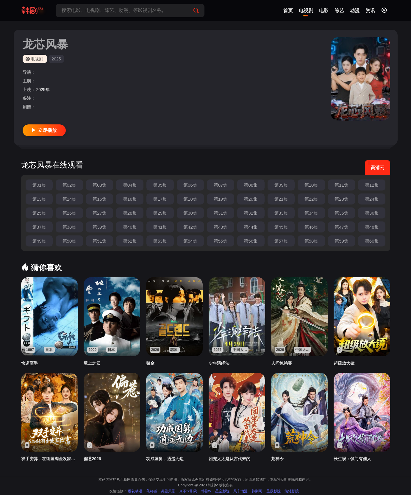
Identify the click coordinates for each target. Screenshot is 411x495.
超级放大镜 (344, 363)
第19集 (221, 199)
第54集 (190, 240)
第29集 (160, 213)
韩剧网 (256, 491)
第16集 (130, 199)
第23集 (342, 199)
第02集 (69, 185)
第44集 (251, 226)
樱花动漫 (135, 491)
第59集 (342, 240)
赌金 (150, 363)
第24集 (372, 199)
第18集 (190, 199)
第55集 (221, 240)
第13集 (39, 199)
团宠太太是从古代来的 (229, 458)
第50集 (69, 240)
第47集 (342, 226)
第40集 (130, 226)
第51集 (100, 240)
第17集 (160, 199)
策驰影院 (292, 491)
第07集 (221, 185)
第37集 (39, 226)
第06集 (190, 185)
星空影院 (222, 491)
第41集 (160, 226)
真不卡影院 (188, 491)
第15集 (100, 199)
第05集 (160, 185)
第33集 (281, 213)
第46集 (311, 226)
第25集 (39, 213)
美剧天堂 (168, 491)
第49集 (39, 240)
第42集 (190, 226)
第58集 (311, 240)
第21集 (281, 199)
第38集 (69, 226)
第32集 (251, 213)
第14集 (69, 199)
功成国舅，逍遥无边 (165, 458)
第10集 (311, 185)
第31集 (221, 213)
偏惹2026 (92, 458)
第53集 (160, 240)
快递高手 (29, 363)
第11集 (342, 185)
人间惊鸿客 (281, 363)
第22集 (311, 199)
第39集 (100, 226)
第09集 (281, 185)
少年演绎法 (219, 363)
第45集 (281, 226)
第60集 (372, 240)
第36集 (372, 213)
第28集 (130, 213)
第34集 (311, 213)
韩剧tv (206, 491)
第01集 (39, 185)
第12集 (372, 185)
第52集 (130, 240)
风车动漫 (240, 491)
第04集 (130, 185)
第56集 (251, 240)
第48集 (372, 226)
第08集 (251, 185)
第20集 (251, 199)
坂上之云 (92, 363)
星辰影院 (273, 491)
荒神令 (277, 458)
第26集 (69, 213)
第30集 (190, 213)
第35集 (342, 213)
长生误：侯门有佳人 (352, 458)
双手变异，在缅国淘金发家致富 (49, 458)
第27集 (100, 213)
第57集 (281, 240)
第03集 (100, 185)
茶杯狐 (151, 491)
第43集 (221, 226)
